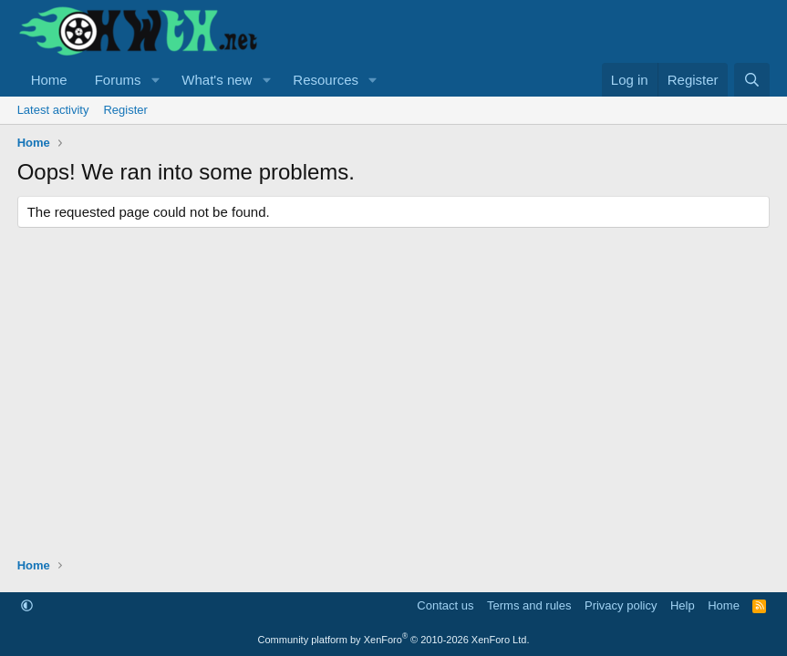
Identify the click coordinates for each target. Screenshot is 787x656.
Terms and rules (529, 605)
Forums (118, 79)
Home (49, 79)
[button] (155, 80)
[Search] (752, 80)
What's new (216, 79)
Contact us (445, 605)
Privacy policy (621, 605)
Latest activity (53, 110)
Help (682, 605)
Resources (325, 79)
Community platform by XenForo (394, 639)
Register (125, 110)
